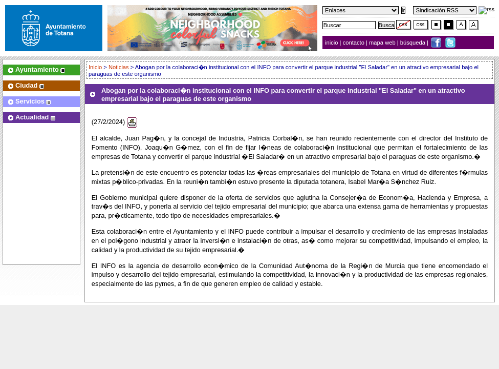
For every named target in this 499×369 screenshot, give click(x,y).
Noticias (119, 67)
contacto (353, 42)
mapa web (383, 42)
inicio (332, 42)
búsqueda (413, 42)
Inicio (96, 67)
